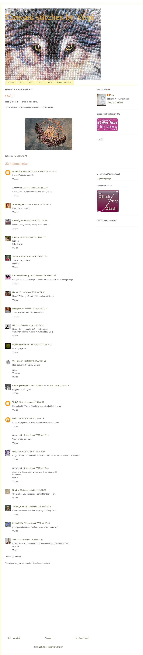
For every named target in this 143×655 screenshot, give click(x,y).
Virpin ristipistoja (104, 178)
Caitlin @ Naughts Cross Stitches (27, 385)
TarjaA (15, 402)
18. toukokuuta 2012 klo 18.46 (36, 435)
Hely (14, 325)
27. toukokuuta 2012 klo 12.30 (30, 539)
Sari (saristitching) (20, 276)
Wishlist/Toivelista (64, 83)
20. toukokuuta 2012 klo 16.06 (38, 506)
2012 (21, 83)
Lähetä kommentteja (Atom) (51, 647)
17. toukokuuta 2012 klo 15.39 (30, 325)
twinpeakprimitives (21, 171)
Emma (15, 418)
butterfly (16, 221)
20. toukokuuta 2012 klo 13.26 (33, 490)
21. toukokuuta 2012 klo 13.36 (37, 523)
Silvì (14, 539)
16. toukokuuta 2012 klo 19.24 (38, 204)
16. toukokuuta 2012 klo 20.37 (34, 221)
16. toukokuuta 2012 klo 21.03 (33, 237)
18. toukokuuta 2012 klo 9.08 (31, 418)
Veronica (16, 361)
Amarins (16, 256)
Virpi (112, 95)
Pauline (15, 237)
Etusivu (11, 83)
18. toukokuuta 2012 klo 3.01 (33, 361)
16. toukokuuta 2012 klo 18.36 (36, 188)
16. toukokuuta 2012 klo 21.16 (34, 256)
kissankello (17, 523)
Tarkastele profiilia (115, 102)
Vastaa (15, 179)
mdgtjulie (16, 309)
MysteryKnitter (19, 344)
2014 (50, 83)
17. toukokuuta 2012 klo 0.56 (34, 309)
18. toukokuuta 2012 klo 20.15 (32, 451)
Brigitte (15, 490)
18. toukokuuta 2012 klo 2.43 (39, 344)
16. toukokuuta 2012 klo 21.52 (32, 292)
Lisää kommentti (14, 556)
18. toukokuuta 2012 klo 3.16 (56, 385)
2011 (31, 83)
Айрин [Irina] (18, 506)
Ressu (15, 451)
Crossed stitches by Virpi (50, 17)
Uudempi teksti (13, 638)
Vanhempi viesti (82, 638)
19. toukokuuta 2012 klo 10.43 (36, 468)
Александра (18, 204)
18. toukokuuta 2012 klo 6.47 (31, 402)
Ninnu (15, 292)
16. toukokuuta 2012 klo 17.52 (44, 171)
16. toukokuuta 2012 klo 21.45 (43, 276)
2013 (40, 83)
